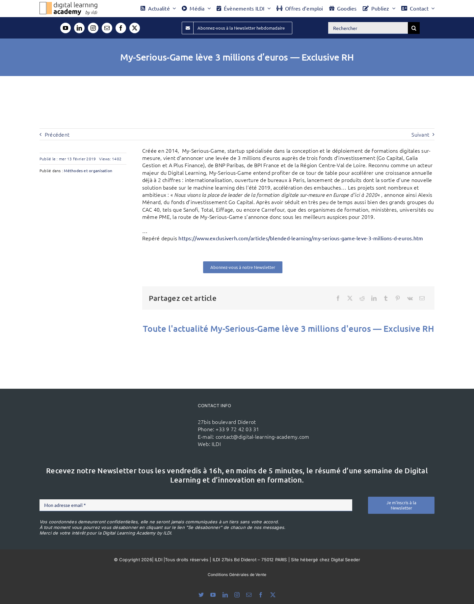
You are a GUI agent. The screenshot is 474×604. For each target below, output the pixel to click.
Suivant (420, 134)
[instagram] (93, 28)
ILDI (216, 443)
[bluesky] (201, 594)
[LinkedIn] (374, 298)
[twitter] (134, 28)
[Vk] (410, 298)
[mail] (107, 28)
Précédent (57, 134)
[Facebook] (338, 298)
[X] (350, 298)
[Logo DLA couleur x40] (68, 4)
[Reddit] (362, 298)
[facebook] (121, 28)
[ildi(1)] (158, 413)
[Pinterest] (398, 298)
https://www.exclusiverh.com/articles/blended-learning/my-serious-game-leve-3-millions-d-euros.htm (300, 238)
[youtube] (65, 28)
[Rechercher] (368, 28)
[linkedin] (79, 28)
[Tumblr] (386, 298)
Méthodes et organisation (88, 170)
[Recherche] (414, 28)
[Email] (422, 298)
